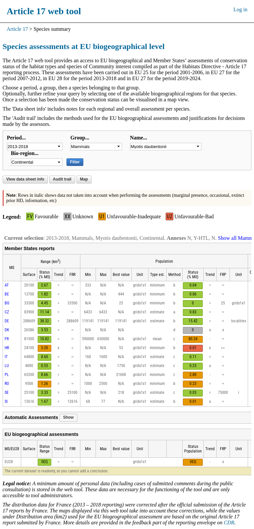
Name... (138, 137)
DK (7, 330)
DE (7, 321)
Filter (75, 162)
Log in (240, 9)
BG (7, 303)
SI (6, 401)
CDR (229, 522)
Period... (16, 137)
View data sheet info (25, 179)
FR (7, 339)
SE (7, 392)
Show (68, 417)
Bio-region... (25, 153)
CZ (7, 312)
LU (7, 365)
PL (7, 374)
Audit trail (62, 179)
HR (7, 347)
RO (7, 383)
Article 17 (17, 29)
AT (7, 285)
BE (7, 294)
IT (6, 356)
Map (84, 179)
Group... (79, 137)
